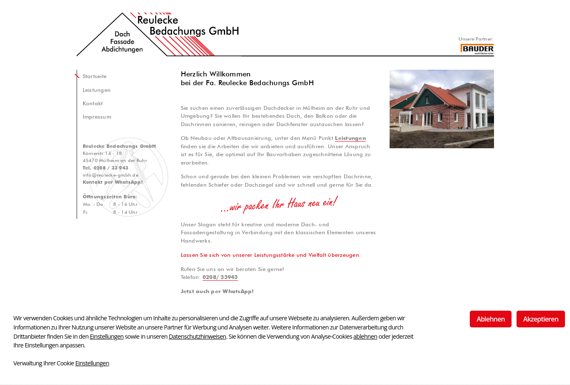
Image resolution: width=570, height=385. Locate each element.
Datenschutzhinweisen (197, 336)
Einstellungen (107, 336)
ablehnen (365, 336)
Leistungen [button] (350, 138)
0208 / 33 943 (111, 168)
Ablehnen (490, 319)
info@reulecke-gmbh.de (110, 175)
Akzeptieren (540, 319)
